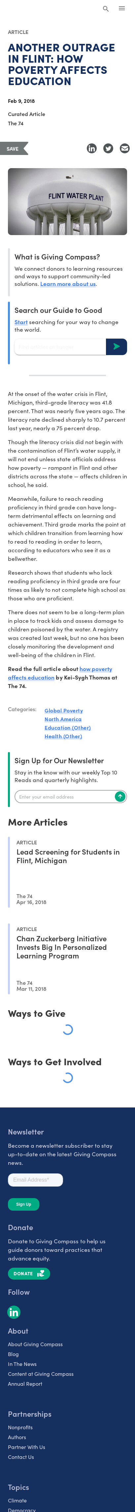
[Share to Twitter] (108, 148)
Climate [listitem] (17, 1500)
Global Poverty (64, 710)
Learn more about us (67, 283)
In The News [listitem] (22, 1363)
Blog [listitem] (13, 1353)
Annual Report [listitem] (25, 1383)
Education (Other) (68, 727)
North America (63, 718)
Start (21, 322)
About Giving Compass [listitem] (35, 1343)
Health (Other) (63, 736)
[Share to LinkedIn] (92, 148)
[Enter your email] (71, 796)
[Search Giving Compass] (106, 9)
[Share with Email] (125, 148)
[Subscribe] (120, 796)
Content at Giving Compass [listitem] (41, 1373)
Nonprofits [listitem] (20, 1427)
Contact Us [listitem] (21, 1456)
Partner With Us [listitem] (26, 1446)
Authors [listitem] (17, 1436)
